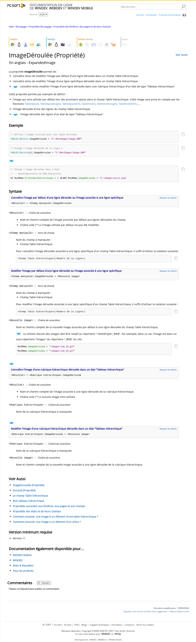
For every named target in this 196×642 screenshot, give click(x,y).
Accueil (140, 14)
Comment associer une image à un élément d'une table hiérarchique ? (55, 518)
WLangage (21, 26)
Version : (34, 14)
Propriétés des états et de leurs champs (37, 513)
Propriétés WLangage (40, 26)
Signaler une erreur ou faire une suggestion (145, 613)
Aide (11, 26)
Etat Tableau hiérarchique (28, 502)
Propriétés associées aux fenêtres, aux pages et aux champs (49, 507)
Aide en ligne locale (179, 613)
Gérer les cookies (145, 624)
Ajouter (43, 584)
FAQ (76, 624)
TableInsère (89, 103)
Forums (68, 624)
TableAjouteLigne (50, 103)
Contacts (129, 624)
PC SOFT (47, 624)
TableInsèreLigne (107, 103)
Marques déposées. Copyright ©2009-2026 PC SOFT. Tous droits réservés (98, 630)
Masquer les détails (168, 199)
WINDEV (18, 562)
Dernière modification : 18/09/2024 (171, 609)
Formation (117, 624)
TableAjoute (32, 103)
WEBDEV (101, 640)
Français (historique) (170, 14)
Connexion (151, 14)
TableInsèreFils (128, 103)
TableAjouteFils (71, 103)
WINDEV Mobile (22, 556)
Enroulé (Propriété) (24, 492)
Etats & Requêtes (23, 567)
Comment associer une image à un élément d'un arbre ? (47, 523)
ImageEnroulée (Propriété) (28, 486)
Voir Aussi (182, 55)
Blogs (84, 624)
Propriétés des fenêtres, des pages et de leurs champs (82, 26)
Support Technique (99, 624)
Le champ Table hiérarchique (30, 497)
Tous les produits (23, 572)
